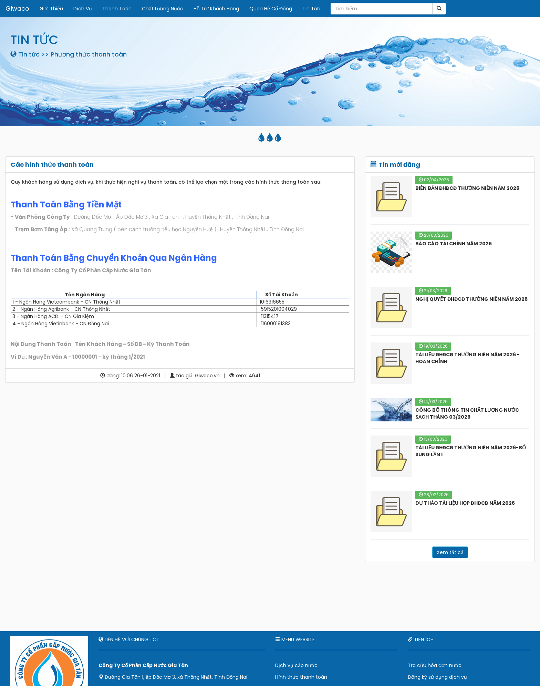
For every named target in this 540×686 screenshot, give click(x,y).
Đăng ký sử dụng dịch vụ (437, 677)
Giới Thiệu (51, 8)
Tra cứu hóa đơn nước (434, 665)
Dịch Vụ (82, 8)
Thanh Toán (116, 8)
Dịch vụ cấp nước (296, 665)
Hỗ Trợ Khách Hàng (216, 8)
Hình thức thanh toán (301, 677)
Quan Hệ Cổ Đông (270, 8)
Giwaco (17, 8)
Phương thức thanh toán (89, 54)
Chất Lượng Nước (162, 8)
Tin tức (29, 54)
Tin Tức (311, 8)
